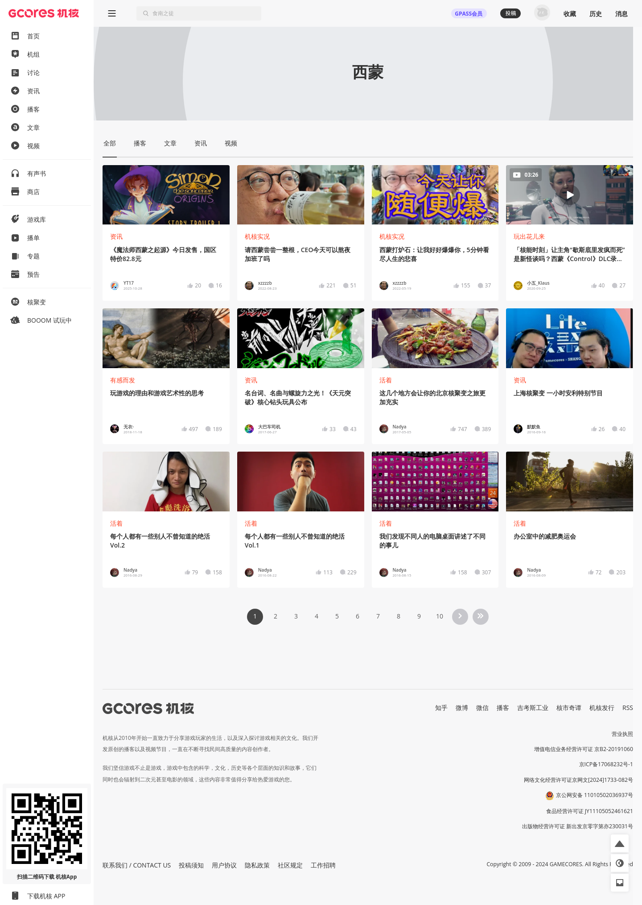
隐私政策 (257, 865)
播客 (503, 707)
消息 (621, 13)
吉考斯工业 (532, 707)
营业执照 (622, 734)
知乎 (441, 707)
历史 (595, 13)
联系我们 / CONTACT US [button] (137, 865)
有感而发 (122, 380)
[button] (620, 843)
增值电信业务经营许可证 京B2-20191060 (583, 749)
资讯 (116, 236)
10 (439, 616)
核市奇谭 (568, 707)
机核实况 (257, 236)
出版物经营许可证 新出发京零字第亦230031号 (577, 826)
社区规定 (290, 865)
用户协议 (224, 865)
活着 (385, 380)
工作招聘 (323, 865)
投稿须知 (191, 865)
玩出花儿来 (529, 236)
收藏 (570, 13)
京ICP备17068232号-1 (606, 764)
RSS (627, 707)
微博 (462, 707)
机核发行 (601, 707)
